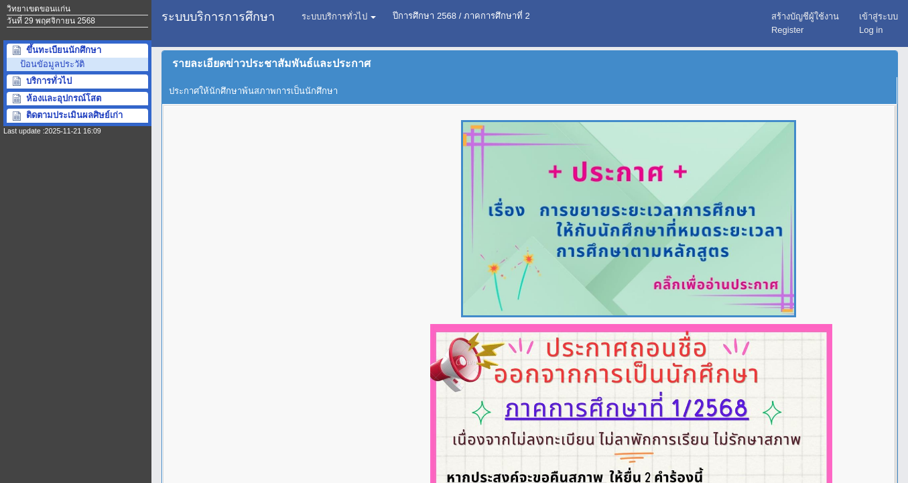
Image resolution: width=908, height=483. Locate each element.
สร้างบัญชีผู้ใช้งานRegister (805, 23)
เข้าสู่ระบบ (878, 23)
